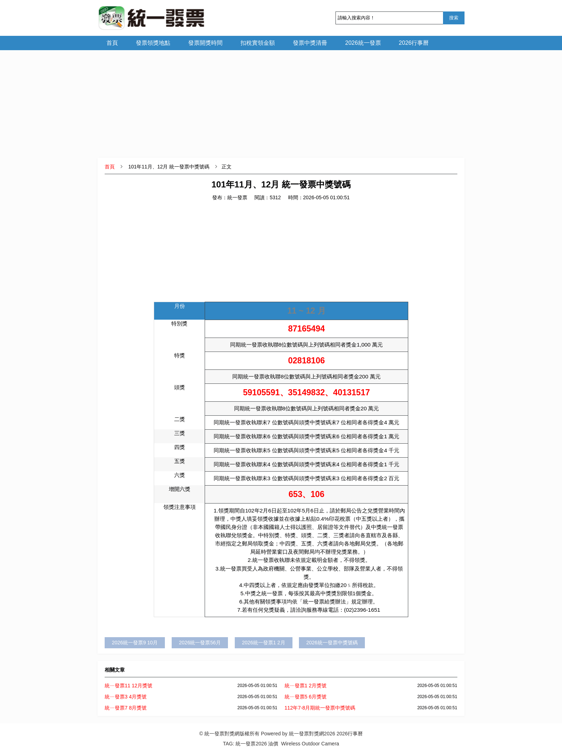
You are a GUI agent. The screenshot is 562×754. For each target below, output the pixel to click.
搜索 (453, 17)
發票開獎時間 (205, 43)
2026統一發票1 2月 (263, 642)
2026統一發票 (363, 43)
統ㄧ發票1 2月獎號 (306, 685)
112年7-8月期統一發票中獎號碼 (320, 708)
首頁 (112, 43)
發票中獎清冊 (310, 43)
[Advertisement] (281, 100)
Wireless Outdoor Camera (310, 743)
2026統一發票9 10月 (135, 642)
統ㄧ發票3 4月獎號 (126, 697)
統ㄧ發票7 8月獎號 (126, 708)
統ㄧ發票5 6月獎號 (306, 697)
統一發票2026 (251, 743)
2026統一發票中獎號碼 (331, 642)
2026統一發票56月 (200, 642)
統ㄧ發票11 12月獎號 (128, 685)
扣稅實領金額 (257, 43)
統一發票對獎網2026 (312, 733)
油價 (273, 743)
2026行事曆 (414, 43)
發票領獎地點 (153, 43)
